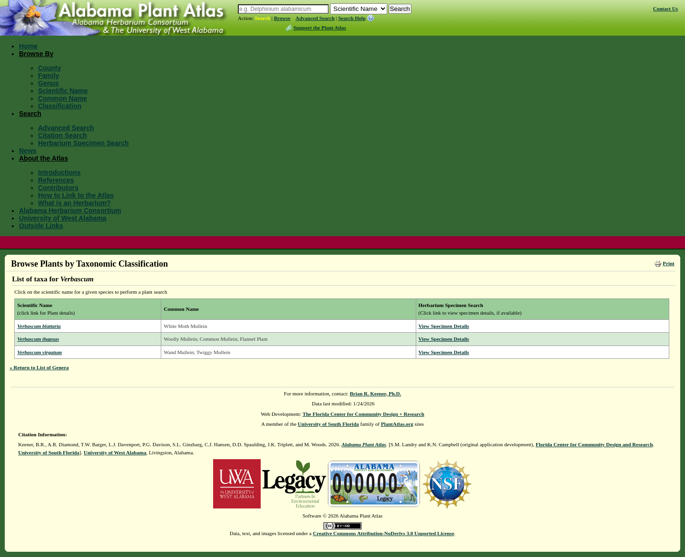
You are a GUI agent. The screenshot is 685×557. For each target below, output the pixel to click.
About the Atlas (43, 158)
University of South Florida (328, 424)
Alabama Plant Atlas (364, 444)
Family (48, 75)
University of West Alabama (63, 218)
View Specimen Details (444, 326)
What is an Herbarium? (74, 203)
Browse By (36, 54)
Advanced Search (314, 18)
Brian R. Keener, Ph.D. (375, 393)
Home (28, 46)
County (49, 68)
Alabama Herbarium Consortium (70, 210)
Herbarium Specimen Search (83, 143)
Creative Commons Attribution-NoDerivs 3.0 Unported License (383, 533)
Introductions (59, 172)
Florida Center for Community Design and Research (594, 444)
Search (262, 18)
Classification (59, 106)
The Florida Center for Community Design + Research (363, 414)
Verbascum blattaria (38, 326)
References (56, 180)
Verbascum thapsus (38, 339)
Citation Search (62, 135)
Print (668, 263)
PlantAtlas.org (397, 424)
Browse (282, 18)
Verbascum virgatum (39, 352)
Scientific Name (63, 91)
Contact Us (665, 8)
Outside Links (41, 226)
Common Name (62, 98)
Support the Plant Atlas (320, 27)
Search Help (352, 18)
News (28, 150)
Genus (48, 83)
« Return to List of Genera (39, 367)
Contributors (58, 188)
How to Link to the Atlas (76, 195)
